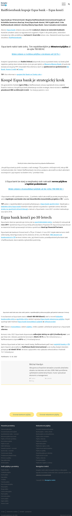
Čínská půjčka (5, 461)
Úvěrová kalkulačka (6, 428)
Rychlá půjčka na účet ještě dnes (45, 433)
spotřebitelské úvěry (43, 221)
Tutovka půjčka (5, 480)
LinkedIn (48, 377)
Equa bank (11, 30)
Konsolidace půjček (6, 440)
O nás (3, 510)
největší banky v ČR (62, 343)
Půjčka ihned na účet (42, 454)
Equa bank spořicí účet (50, 203)
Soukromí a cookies (12, 510)
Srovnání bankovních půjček (9, 430)
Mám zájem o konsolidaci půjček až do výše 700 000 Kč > (36, 188)
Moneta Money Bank (52, 64)
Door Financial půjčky (7, 483)
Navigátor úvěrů (50, 479)
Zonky (20, 69)
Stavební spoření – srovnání (9, 447)
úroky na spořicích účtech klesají (14, 208)
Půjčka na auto (5, 442)
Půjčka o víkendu (40, 437)
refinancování (50, 320)
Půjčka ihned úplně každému (44, 447)
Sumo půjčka (4, 497)
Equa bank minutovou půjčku (52, 318)
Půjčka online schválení (42, 435)
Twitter (32, 377)
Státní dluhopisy (5, 444)
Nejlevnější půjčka (41, 442)
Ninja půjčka (4, 485)
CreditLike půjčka (6, 471)
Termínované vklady (6, 452)
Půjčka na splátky (41, 449)
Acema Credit (4, 502)
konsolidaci (16, 325)
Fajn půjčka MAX (5, 459)
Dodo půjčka (4, 473)
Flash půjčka (4, 492)
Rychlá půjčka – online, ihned (44, 430)
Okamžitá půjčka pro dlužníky (44, 452)
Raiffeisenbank (15, 37)
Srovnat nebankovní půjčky (49, 413)
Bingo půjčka (4, 488)
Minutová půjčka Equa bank (8, 435)
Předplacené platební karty (8, 454)
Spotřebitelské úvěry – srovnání (10, 433)
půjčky (29, 325)
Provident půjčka (40, 459)
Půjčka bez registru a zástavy (44, 461)
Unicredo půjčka (5, 495)
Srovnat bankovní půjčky (22, 413)
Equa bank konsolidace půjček (30, 320)
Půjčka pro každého (41, 440)
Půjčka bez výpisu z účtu (43, 444)
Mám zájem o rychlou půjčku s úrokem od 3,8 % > (36, 54)
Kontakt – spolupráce (26, 510)
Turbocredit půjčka (6, 490)
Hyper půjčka (4, 499)
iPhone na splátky (6, 456)
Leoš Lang (68, 514)
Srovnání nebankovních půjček (44, 428)
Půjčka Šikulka (5, 468)
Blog (31, 379)
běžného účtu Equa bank (11, 206)
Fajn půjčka (4, 476)
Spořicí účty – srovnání (7, 449)
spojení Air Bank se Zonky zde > (29, 74)
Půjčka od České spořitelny (8, 437)
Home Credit (11, 69)
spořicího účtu (22, 318)
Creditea (3, 478)
